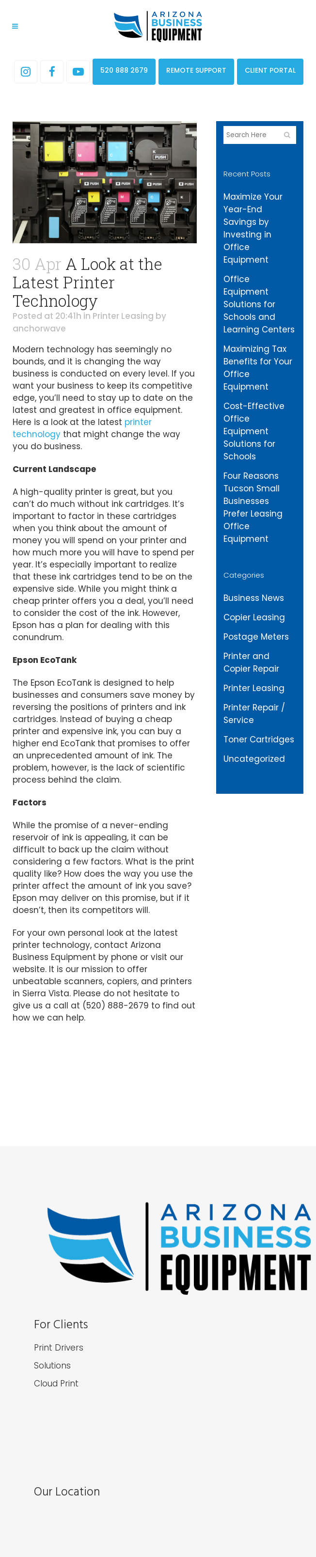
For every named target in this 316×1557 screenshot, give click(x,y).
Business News (253, 598)
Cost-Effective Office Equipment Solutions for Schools (253, 431)
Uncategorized (254, 759)
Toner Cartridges (258, 739)
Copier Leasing (254, 617)
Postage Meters (256, 637)
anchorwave (39, 328)
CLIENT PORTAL (270, 70)
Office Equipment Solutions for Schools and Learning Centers (259, 304)
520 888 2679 (124, 70)
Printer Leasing (123, 316)
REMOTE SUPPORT (196, 70)
